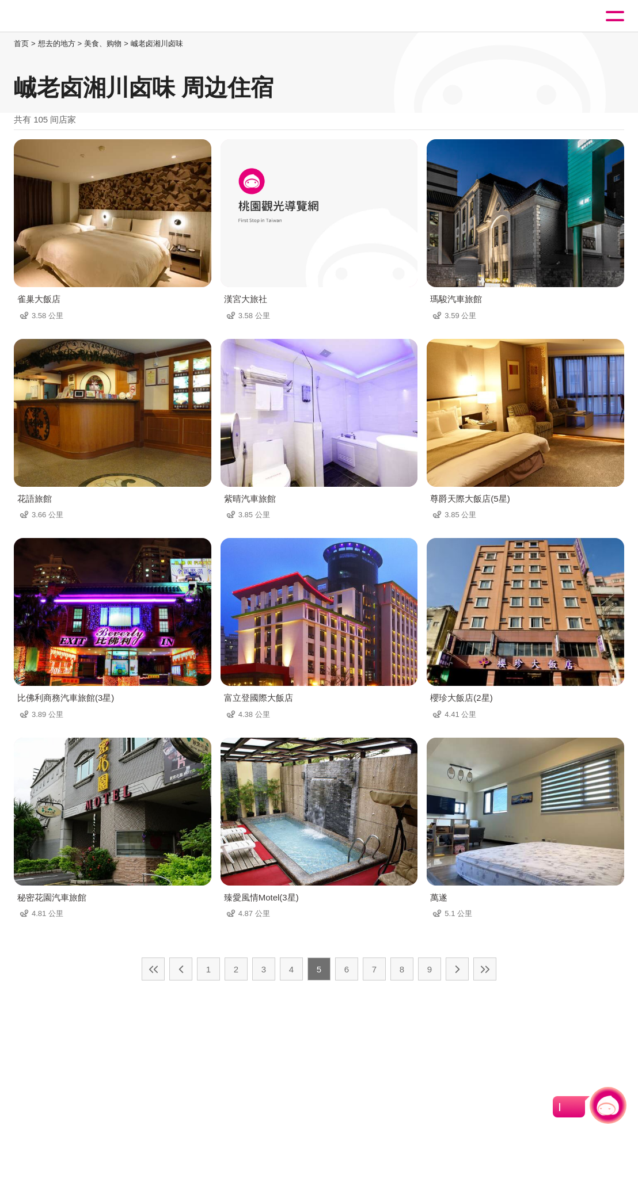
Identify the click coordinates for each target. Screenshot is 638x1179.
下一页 (457, 968)
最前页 (153, 968)
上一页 (180, 968)
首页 (21, 43)
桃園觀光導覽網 (56, 16)
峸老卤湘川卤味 (157, 43)
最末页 (484, 968)
